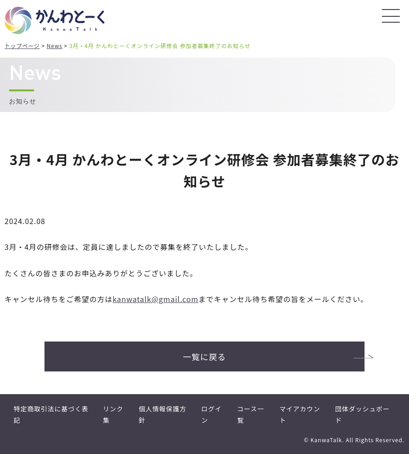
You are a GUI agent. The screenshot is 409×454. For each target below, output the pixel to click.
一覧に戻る (204, 356)
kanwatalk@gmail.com (155, 298)
